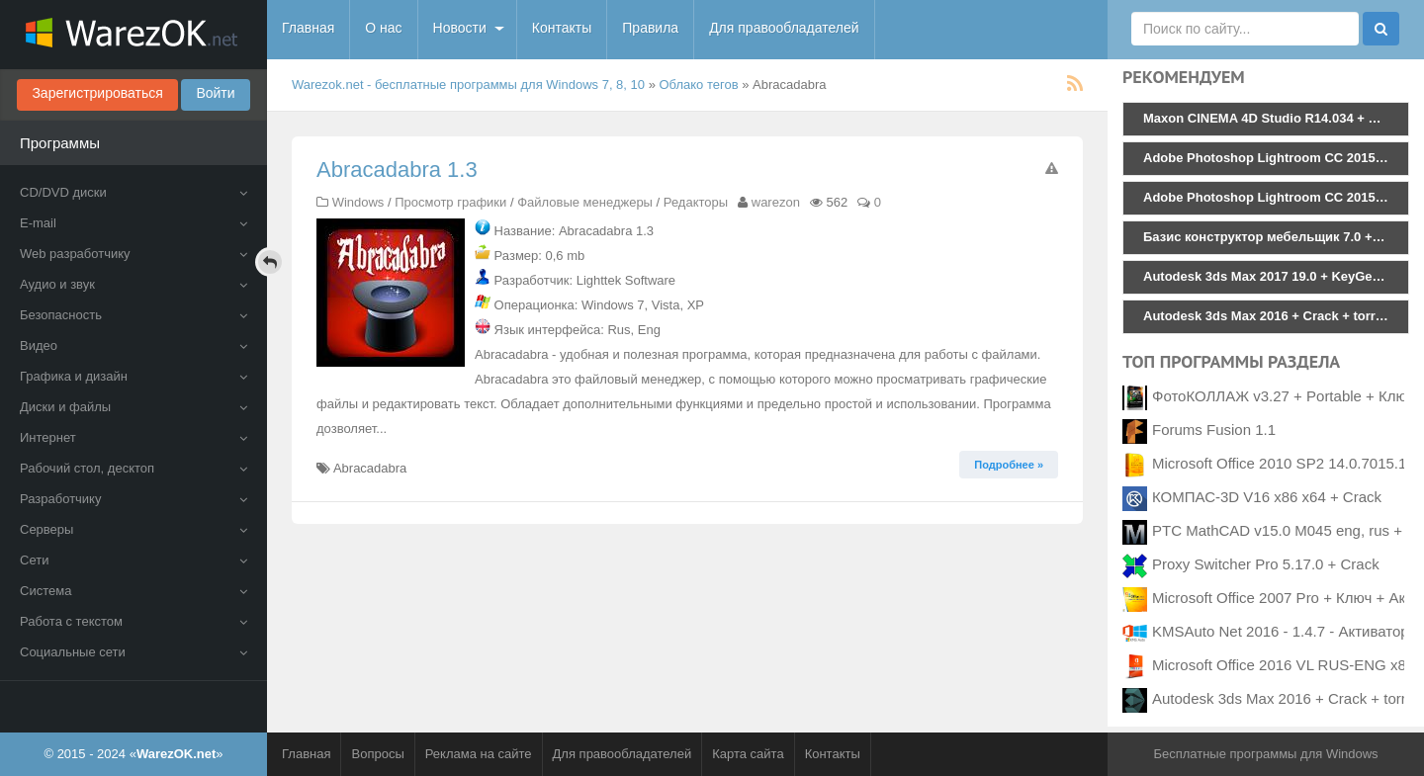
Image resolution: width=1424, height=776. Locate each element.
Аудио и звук (133, 284)
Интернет (133, 437)
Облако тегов (699, 84)
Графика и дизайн (133, 376)
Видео (133, 345)
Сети (133, 560)
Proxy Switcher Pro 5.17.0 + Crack (1266, 564)
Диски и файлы (133, 406)
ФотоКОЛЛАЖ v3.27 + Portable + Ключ (1283, 396)
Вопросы (377, 753)
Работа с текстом (133, 621)
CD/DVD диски (133, 192)
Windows (358, 202)
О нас (383, 28)
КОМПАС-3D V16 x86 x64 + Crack (1266, 496)
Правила (650, 28)
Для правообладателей (783, 28)
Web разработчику (133, 253)
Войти (215, 93)
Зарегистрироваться (97, 93)
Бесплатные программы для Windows (1265, 753)
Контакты (561, 28)
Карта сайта (747, 753)
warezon (776, 202)
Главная (308, 28)
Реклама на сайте (478, 753)
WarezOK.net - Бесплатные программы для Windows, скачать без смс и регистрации (133, 34)
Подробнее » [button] (1008, 465)
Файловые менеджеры (585, 202)
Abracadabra (369, 468)
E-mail (133, 223)
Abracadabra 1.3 (397, 169)
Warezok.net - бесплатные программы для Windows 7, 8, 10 (468, 84)
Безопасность (133, 314)
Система (133, 590)
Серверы (133, 529)
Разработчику (133, 498)
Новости (460, 28)
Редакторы (696, 202)
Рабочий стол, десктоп (133, 468)
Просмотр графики (450, 202)
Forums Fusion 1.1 (1214, 429)
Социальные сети (133, 652)
